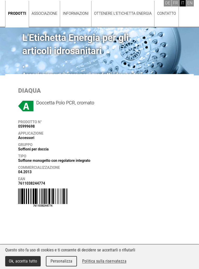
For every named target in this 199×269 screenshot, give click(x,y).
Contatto (166, 13)
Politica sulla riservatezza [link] (104, 261)
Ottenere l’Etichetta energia (123, 13)
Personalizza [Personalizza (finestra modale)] (62, 261)
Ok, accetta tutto (23, 261)
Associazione (44, 13)
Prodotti (17, 13)
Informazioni (76, 13)
